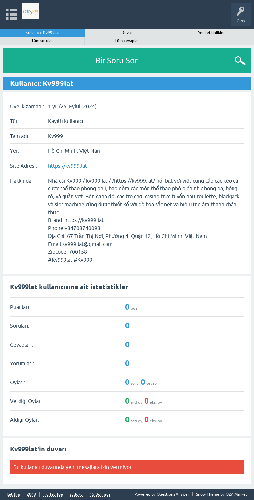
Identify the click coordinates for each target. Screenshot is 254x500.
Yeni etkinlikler (211, 32)
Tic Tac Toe (53, 494)
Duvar (126, 32)
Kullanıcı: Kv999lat (42, 32)
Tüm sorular (42, 40)
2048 (31, 494)
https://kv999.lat (67, 166)
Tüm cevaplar (127, 40)
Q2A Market (236, 494)
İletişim (13, 494)
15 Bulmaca (100, 494)
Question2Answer (173, 494)
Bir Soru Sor (116, 60)
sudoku (76, 494)
